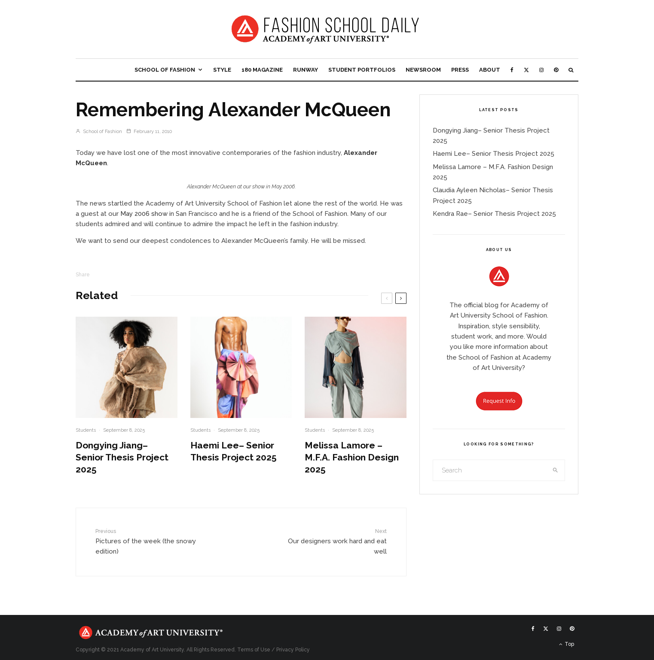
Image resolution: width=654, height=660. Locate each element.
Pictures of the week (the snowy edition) (147, 541)
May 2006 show (144, 214)
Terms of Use (253, 650)
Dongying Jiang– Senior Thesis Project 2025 (122, 457)
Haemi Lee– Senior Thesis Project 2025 (233, 451)
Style (222, 70)
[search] (556, 470)
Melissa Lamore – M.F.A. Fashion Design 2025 (352, 457)
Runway (305, 70)
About (489, 70)
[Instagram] (541, 70)
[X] (526, 70)
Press (460, 70)
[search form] (490, 470)
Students (86, 430)
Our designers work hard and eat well (334, 541)
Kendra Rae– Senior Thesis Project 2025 (494, 214)
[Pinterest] (556, 70)
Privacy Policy (293, 650)
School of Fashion (164, 70)
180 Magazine (262, 70)
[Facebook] (512, 70)
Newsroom (423, 70)
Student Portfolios (361, 70)
